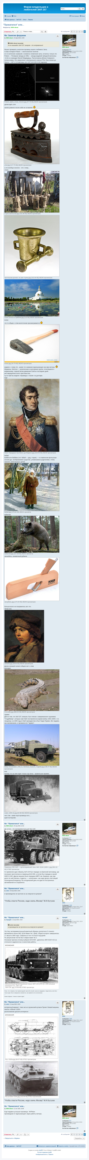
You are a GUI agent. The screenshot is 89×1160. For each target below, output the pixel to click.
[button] (71, 31)
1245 (70, 905)
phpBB (40, 1150)
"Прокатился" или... (13, 24)
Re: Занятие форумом (15, 35)
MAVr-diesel (14, 27)
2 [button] (76, 32)
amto (63, 902)
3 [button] (79, 32)
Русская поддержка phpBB (44, 1152)
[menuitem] (14, 16)
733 (70, 920)
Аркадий (64, 917)
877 (70, 50)
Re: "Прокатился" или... (14, 824)
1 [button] (74, 32)
